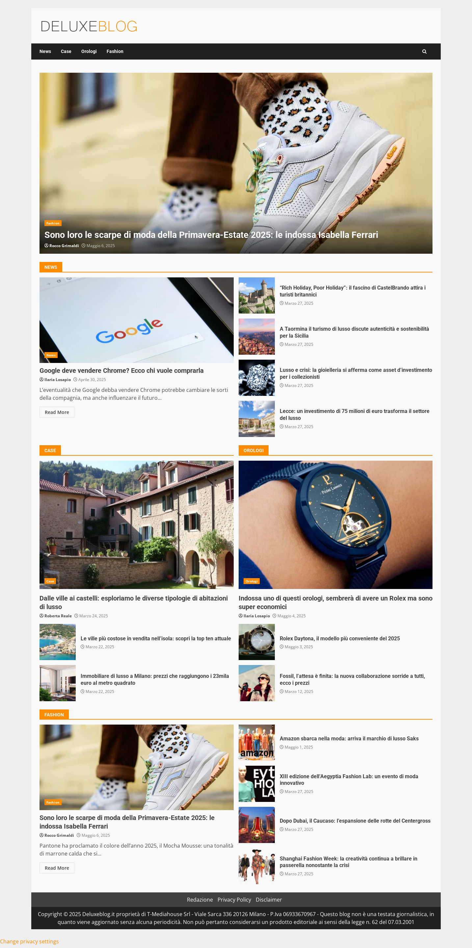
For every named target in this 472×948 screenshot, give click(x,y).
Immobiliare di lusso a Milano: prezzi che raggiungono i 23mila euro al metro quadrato (57, 683)
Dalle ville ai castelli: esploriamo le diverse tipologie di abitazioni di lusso (136, 525)
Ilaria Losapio (57, 379)
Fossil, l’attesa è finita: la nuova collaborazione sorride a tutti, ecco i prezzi (257, 683)
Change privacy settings (29, 941)
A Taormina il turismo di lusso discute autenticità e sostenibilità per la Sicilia (257, 337)
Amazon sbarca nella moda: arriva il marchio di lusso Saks (257, 743)
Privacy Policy (234, 899)
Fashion (115, 51)
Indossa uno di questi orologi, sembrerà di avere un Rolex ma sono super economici (336, 525)
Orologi (89, 51)
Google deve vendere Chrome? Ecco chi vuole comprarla (136, 320)
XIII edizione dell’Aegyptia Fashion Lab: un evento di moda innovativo (257, 784)
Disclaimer (269, 899)
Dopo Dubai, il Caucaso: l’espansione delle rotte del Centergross (257, 825)
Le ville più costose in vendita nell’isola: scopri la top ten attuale (57, 642)
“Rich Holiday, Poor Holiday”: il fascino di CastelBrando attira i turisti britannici (257, 295)
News (45, 51)
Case (66, 51)
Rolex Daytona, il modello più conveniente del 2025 (257, 642)
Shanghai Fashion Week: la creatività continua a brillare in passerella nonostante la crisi (257, 866)
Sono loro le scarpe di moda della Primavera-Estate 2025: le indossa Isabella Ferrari (236, 163)
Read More (57, 412)
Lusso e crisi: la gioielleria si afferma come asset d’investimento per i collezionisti (257, 378)
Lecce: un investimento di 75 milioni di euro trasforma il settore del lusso (257, 419)
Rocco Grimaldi (64, 245)
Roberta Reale (58, 616)
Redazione (200, 899)
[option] (236, 163)
